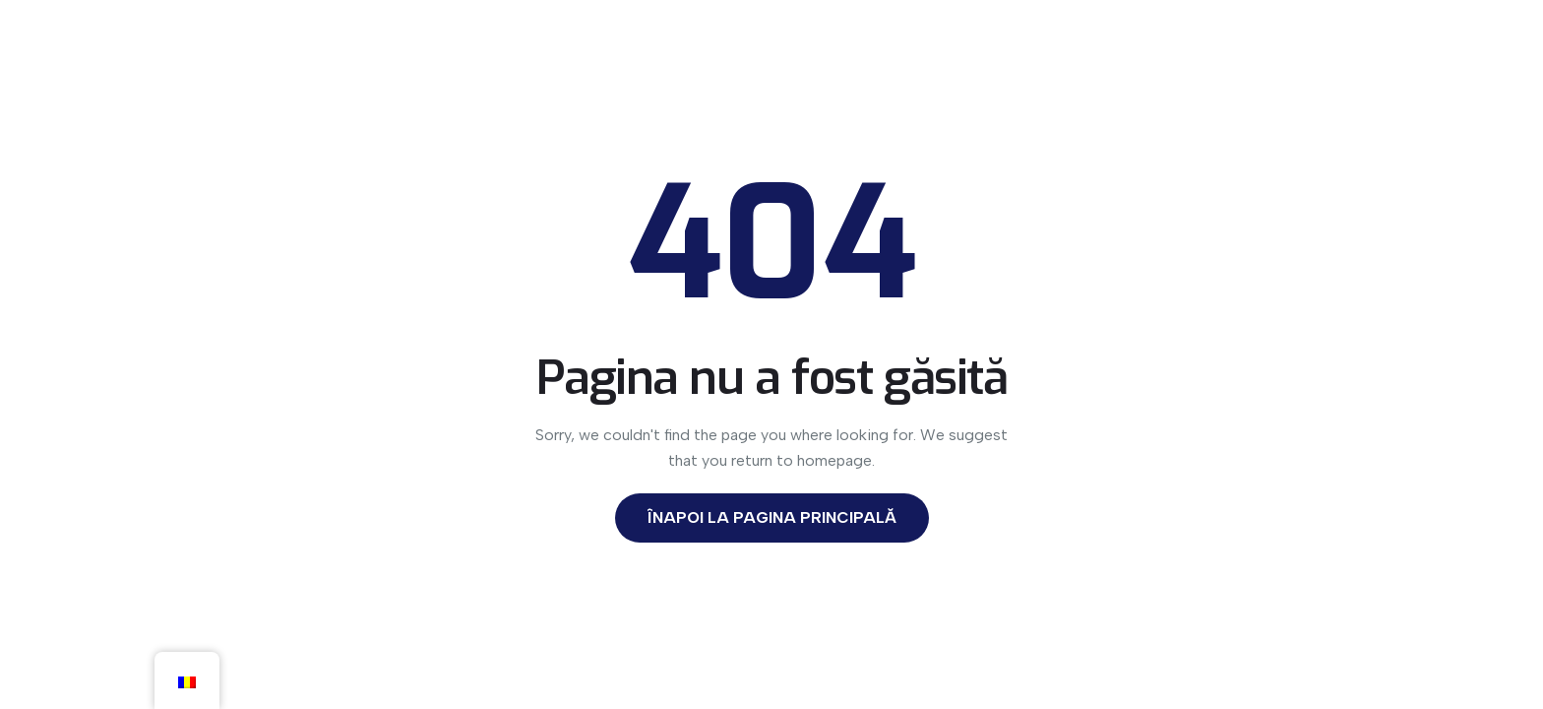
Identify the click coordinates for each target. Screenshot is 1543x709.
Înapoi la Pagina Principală (772, 517)
